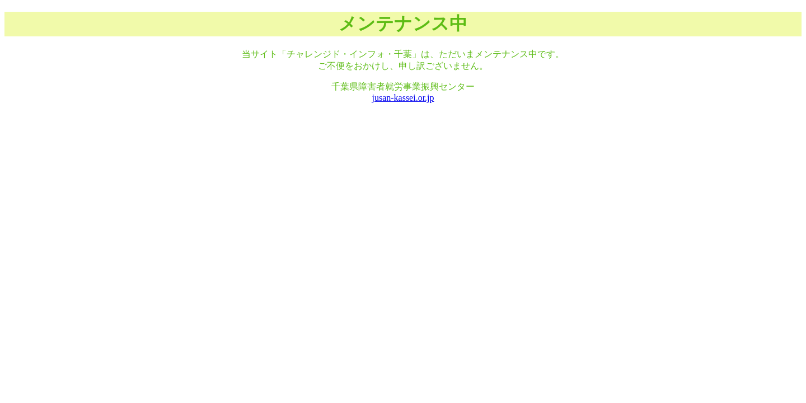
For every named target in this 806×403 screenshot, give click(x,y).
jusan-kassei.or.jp (403, 97)
